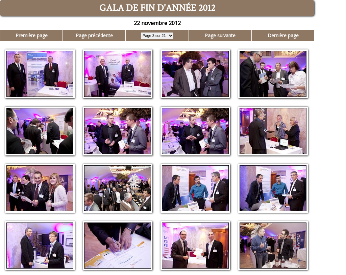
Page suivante (220, 35)
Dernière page (283, 35)
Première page (32, 35)
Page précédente (94, 35)
